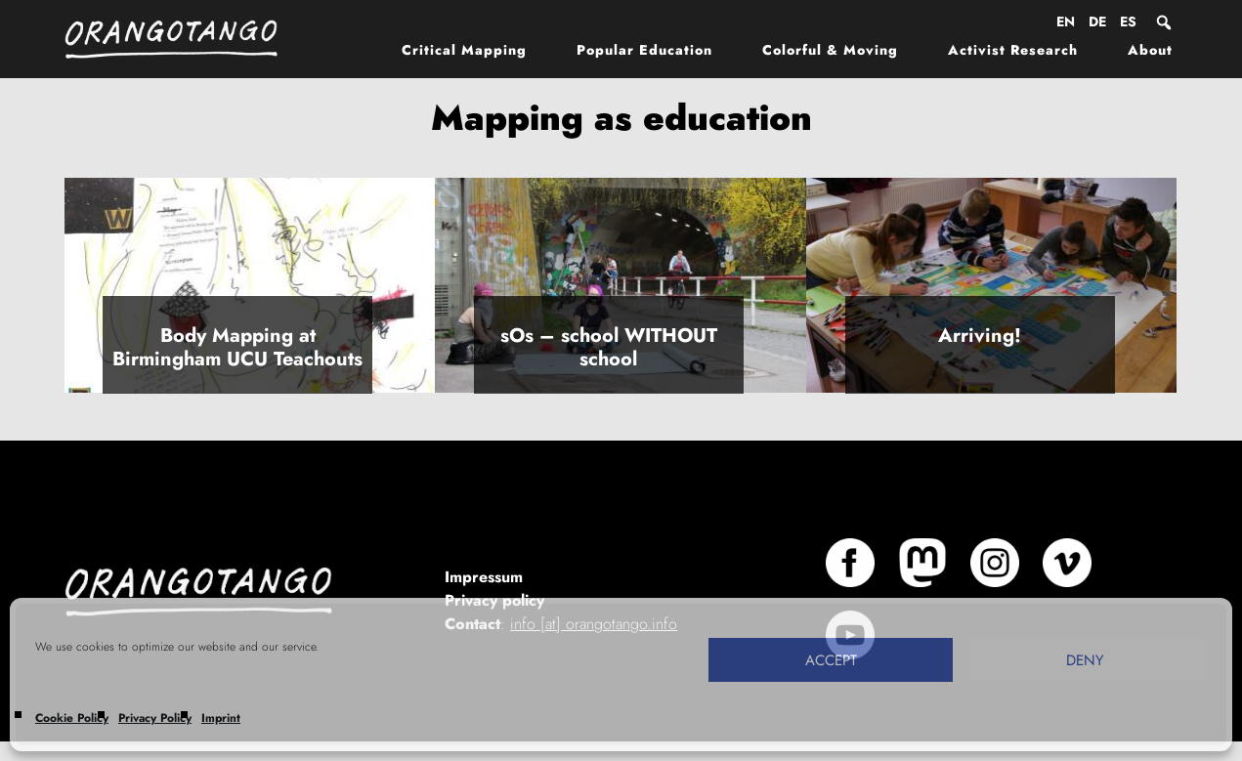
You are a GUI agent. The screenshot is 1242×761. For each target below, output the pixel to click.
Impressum (484, 577)
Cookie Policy (71, 718)
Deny (1084, 660)
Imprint (220, 718)
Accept (831, 660)
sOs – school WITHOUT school (608, 347)
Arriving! (979, 335)
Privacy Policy (155, 718)
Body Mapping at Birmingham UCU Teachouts (237, 347)
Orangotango (181, 39)
